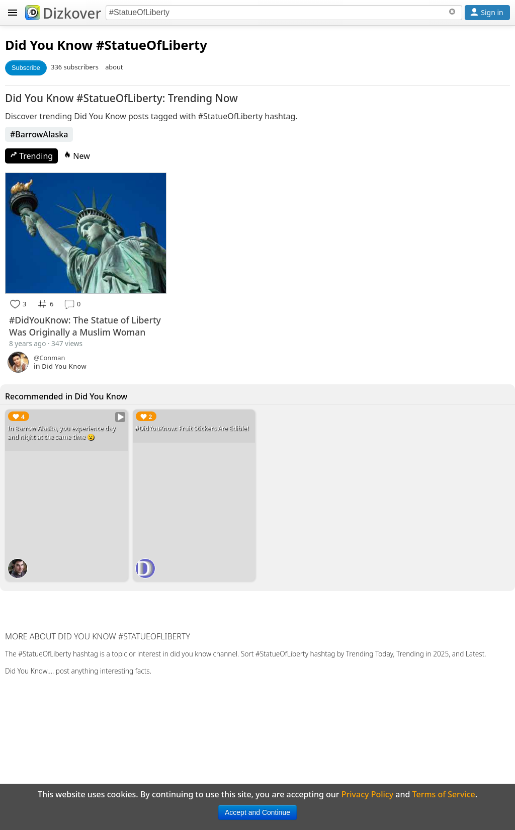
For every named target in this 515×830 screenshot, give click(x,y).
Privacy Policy (367, 794)
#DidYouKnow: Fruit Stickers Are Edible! (192, 428)
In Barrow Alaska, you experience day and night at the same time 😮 (61, 432)
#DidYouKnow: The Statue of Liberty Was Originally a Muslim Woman (85, 326)
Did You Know (49, 45)
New (77, 155)
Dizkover (63, 13)
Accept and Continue (257, 812)
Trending (31, 155)
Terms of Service (443, 794)
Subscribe (26, 67)
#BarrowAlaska (39, 134)
